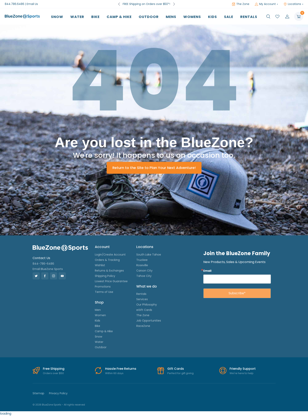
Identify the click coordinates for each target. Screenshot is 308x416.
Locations (292, 4)
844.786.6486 (14, 4)
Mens (171, 16)
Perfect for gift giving (180, 373)
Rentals (248, 16)
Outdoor (149, 16)
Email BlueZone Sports (48, 269)
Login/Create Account (110, 255)
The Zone (240, 4)
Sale (228, 16)
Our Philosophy (146, 305)
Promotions (103, 287)
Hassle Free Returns (120, 368)
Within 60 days (114, 373)
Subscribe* (237, 293)
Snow (57, 16)
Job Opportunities (148, 321)
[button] (268, 16)
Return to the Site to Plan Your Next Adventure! (154, 167)
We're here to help (241, 373)
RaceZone (143, 326)
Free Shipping (53, 368)
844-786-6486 (43, 264)
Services (142, 299)
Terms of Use (104, 292)
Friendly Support (243, 368)
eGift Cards (144, 310)
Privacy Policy (58, 393)
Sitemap (38, 393)
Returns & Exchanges (109, 271)
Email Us (32, 4)
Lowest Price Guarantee (111, 281)
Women (100, 315)
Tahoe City (144, 276)
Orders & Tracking (107, 260)
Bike (95, 16)
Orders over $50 (53, 373)
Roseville (142, 265)
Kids (212, 16)
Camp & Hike (119, 16)
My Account (265, 4)
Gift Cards (175, 368)
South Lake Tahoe (148, 255)
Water (77, 16)
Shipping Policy (105, 276)
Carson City (144, 271)
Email (207, 270)
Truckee (142, 260)
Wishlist (100, 265)
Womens (192, 16)
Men (98, 310)
